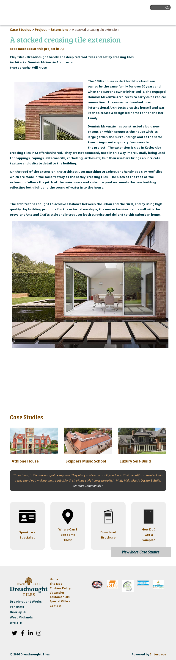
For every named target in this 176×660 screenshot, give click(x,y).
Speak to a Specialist (27, 534)
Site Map (56, 584)
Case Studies (20, 29)
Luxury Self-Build (135, 461)
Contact (55, 606)
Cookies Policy (60, 588)
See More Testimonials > (88, 486)
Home (54, 579)
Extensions (59, 29)
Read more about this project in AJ (37, 49)
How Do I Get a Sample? (149, 534)
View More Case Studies (140, 552)
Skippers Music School (86, 461)
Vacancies (57, 593)
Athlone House (25, 461)
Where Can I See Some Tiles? (67, 534)
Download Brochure (108, 534)
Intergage (158, 654)
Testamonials (60, 597)
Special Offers (60, 601)
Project (41, 29)
